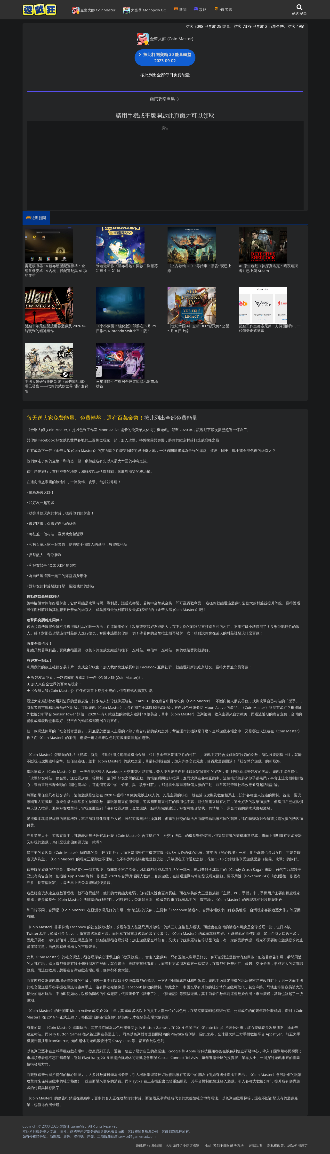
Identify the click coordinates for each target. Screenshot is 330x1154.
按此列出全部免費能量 (170, 417)
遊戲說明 (255, 1145)
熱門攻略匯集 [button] (165, 98)
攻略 (200, 9)
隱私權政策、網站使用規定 (287, 1145)
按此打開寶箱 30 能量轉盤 (165, 57)
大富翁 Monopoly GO (144, 10)
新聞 (180, 9)
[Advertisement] (165, 164)
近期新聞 (38, 217)
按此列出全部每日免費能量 (165, 75)
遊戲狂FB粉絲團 (149, 1145)
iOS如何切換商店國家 (183, 1145)
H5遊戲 (223, 9)
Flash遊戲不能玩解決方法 (224, 1145)
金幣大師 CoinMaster (94, 10)
